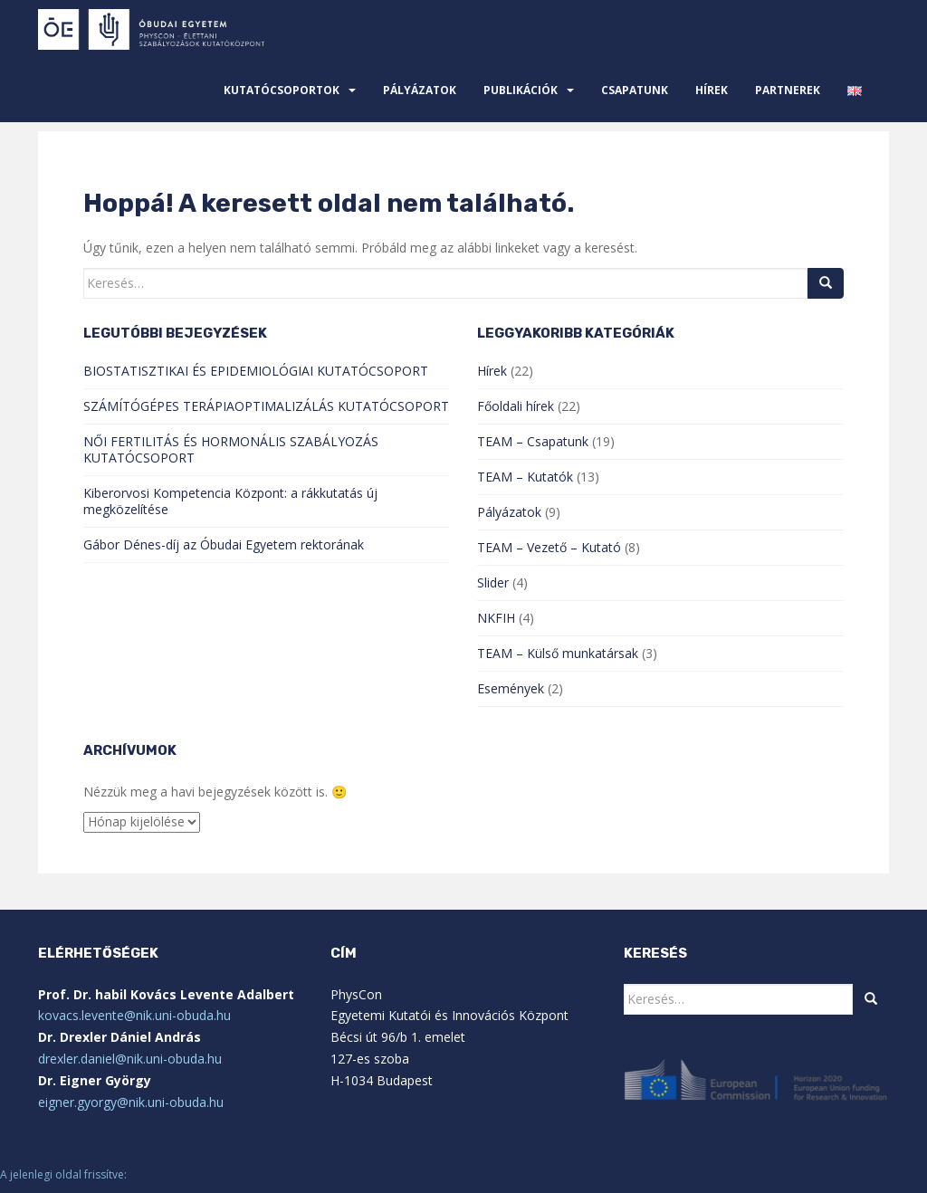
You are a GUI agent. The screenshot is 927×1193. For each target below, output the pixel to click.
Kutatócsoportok (281, 90)
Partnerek (787, 90)
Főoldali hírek (515, 406)
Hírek (711, 90)
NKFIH (496, 617)
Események (510, 688)
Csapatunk (634, 90)
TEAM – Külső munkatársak (557, 653)
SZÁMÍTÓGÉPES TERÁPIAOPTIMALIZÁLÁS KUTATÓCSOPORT (266, 406)
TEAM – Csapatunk (532, 441)
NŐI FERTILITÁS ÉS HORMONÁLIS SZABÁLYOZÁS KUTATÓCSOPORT (230, 449)
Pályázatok (419, 90)
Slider (493, 582)
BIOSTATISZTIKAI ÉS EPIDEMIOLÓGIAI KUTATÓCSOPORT (255, 370)
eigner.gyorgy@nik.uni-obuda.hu (131, 1102)
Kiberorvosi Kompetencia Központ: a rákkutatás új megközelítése (230, 501)
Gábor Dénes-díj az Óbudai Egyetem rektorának (223, 544)
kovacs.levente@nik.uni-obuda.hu (134, 1015)
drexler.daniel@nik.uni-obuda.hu (130, 1058)
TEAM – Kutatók (525, 476)
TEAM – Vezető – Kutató (549, 547)
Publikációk (520, 90)
